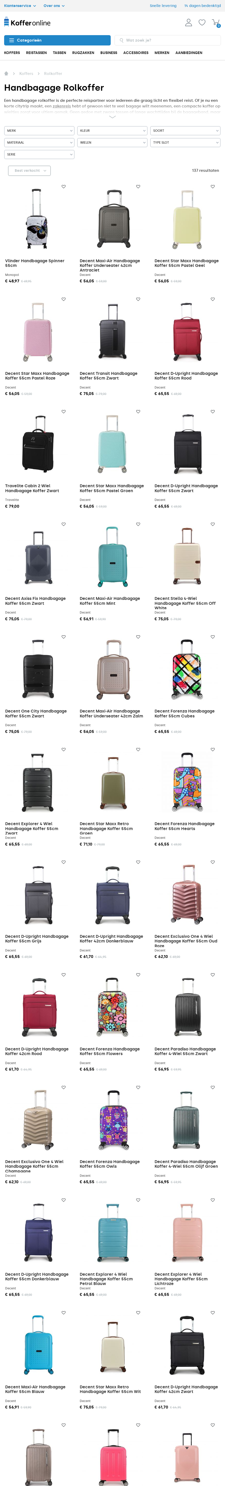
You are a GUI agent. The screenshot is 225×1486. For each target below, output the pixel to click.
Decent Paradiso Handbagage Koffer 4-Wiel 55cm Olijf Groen (186, 1164)
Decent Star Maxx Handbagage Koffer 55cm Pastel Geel (187, 263)
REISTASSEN (36, 53)
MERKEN (162, 53)
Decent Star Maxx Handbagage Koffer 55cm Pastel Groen (112, 488)
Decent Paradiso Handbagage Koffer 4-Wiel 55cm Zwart (185, 1051)
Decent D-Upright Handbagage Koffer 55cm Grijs (37, 938)
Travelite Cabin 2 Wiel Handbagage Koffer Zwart (32, 488)
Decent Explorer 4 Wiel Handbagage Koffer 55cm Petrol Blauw (106, 1279)
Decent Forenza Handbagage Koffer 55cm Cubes (185, 713)
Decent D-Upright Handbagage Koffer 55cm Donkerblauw (37, 1276)
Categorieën (25, 40)
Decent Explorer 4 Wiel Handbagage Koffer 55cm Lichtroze (181, 1279)
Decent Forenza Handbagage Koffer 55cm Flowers (110, 1051)
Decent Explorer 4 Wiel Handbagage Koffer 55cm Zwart (31, 828)
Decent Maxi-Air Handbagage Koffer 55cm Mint (110, 601)
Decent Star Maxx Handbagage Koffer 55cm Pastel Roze (37, 376)
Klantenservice (20, 5)
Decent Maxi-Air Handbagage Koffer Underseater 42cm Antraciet (110, 265)
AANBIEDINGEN (188, 53)
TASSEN (59, 53)
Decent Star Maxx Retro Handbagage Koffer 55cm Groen (106, 828)
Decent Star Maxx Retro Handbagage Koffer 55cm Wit (110, 1389)
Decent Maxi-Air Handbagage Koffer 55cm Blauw (35, 1389)
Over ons (54, 5)
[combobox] (168, 40)
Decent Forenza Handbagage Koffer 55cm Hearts (185, 826)
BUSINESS (108, 53)
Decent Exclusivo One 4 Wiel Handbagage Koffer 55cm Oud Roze (186, 941)
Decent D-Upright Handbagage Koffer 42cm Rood (37, 1051)
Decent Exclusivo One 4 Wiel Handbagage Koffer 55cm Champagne (34, 1166)
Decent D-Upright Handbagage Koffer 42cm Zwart (186, 1389)
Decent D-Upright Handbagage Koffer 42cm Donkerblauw (111, 938)
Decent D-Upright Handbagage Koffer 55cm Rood (186, 376)
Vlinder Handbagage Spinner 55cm (35, 263)
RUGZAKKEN (83, 53)
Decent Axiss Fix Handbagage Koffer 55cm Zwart (35, 601)
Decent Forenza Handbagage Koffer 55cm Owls (110, 1164)
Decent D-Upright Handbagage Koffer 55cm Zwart (186, 488)
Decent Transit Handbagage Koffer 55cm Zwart (109, 376)
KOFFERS (12, 53)
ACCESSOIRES (135, 53)
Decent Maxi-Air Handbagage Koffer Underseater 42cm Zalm (111, 713)
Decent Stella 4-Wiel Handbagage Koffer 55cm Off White (185, 603)
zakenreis (62, 106)
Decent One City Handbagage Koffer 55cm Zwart (36, 713)
